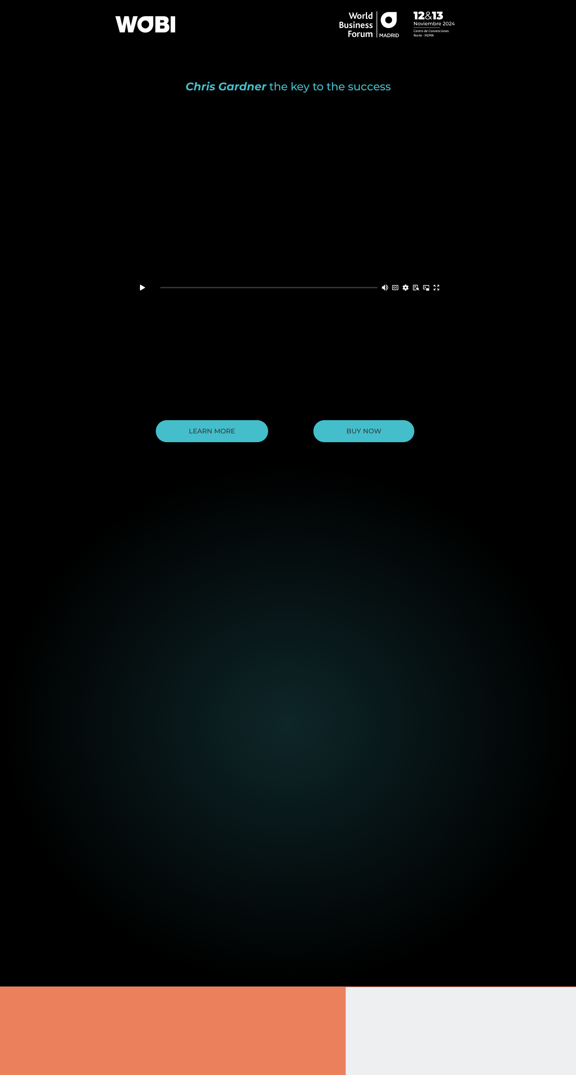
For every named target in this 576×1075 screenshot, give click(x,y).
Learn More (212, 431)
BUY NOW (363, 431)
